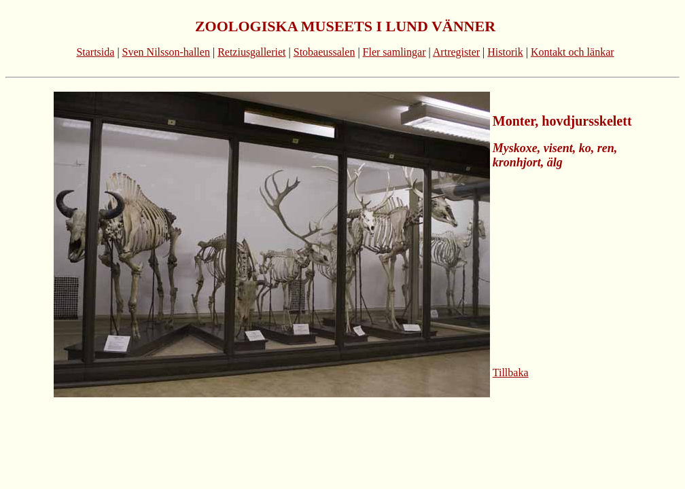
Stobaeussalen (324, 52)
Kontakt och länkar (572, 52)
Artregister (456, 52)
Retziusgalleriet (251, 52)
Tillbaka (511, 372)
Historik (505, 52)
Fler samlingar (394, 52)
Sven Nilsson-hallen (166, 52)
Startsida (95, 52)
